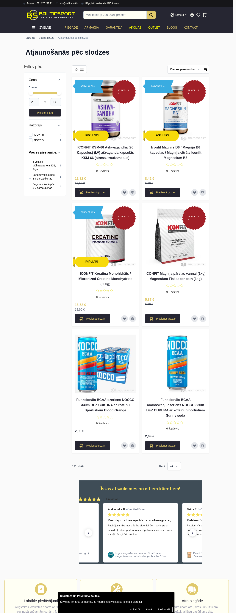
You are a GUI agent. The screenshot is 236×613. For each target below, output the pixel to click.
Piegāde (71, 27)
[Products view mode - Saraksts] (82, 69)
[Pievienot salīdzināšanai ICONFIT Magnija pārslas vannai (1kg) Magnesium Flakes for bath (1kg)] (202, 318)
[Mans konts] (192, 15)
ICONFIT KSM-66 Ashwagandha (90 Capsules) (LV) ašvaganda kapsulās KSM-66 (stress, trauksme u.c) (105, 152)
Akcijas (135, 27)
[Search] (151, 15)
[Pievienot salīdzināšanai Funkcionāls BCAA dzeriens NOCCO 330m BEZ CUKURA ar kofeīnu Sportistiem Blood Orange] (132, 445)
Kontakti (191, 27)
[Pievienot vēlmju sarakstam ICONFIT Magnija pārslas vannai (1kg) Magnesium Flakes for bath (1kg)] (194, 318)
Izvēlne (41, 27)
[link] (140, 555)
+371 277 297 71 (43, 3)
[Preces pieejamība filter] (45, 152)
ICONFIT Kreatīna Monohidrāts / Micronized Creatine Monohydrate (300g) (105, 279)
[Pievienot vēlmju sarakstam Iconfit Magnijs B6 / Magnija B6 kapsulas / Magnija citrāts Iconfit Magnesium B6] (194, 192)
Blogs (172, 27)
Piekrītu (136, 609)
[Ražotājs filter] (45, 125)
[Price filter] (45, 80)
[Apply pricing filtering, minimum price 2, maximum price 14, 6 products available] (45, 113)
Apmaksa (92, 27)
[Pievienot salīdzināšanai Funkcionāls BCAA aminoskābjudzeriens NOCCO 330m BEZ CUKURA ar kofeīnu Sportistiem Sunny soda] (202, 445)
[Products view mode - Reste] (76, 69)
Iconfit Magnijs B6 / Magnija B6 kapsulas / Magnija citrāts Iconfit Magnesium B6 (175, 152)
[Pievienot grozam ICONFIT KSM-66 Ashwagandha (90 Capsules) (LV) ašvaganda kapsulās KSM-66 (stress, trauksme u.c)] (92, 192)
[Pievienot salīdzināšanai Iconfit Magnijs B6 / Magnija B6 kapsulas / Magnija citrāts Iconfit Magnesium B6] (202, 192)
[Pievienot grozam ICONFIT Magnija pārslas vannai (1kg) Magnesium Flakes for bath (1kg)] (162, 318)
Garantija (114, 27)
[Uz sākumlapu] (30, 38)
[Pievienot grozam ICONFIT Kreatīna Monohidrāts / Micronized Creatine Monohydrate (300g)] (92, 318)
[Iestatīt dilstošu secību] (205, 69)
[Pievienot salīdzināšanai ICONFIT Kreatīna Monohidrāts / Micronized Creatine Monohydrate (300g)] (132, 318)
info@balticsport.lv (69, 3)
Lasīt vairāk (164, 609)
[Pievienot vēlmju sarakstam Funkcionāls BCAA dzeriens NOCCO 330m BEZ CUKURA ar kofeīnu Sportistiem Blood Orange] (124, 445)
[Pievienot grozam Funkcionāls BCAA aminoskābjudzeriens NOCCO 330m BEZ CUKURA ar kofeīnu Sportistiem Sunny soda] (162, 445)
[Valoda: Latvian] (179, 15)
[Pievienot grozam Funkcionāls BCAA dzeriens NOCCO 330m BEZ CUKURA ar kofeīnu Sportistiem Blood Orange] (92, 445)
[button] (88, 533)
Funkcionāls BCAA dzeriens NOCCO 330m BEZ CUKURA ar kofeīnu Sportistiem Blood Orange (105, 405)
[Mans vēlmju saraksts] (198, 15)
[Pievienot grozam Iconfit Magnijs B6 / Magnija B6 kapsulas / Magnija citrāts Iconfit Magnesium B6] (162, 192)
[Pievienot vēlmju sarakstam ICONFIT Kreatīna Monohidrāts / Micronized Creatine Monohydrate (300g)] (124, 318)
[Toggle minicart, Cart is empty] (205, 15)
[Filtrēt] (185, 69)
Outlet (154, 27)
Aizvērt (149, 609)
